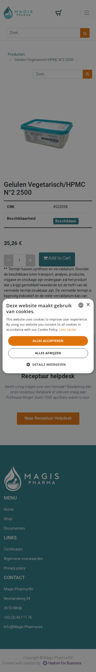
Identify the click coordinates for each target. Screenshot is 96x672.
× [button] (88, 305)
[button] (48, 364)
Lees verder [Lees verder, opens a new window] (68, 329)
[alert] (48, 336)
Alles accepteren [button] (48, 340)
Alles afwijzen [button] (48, 353)
